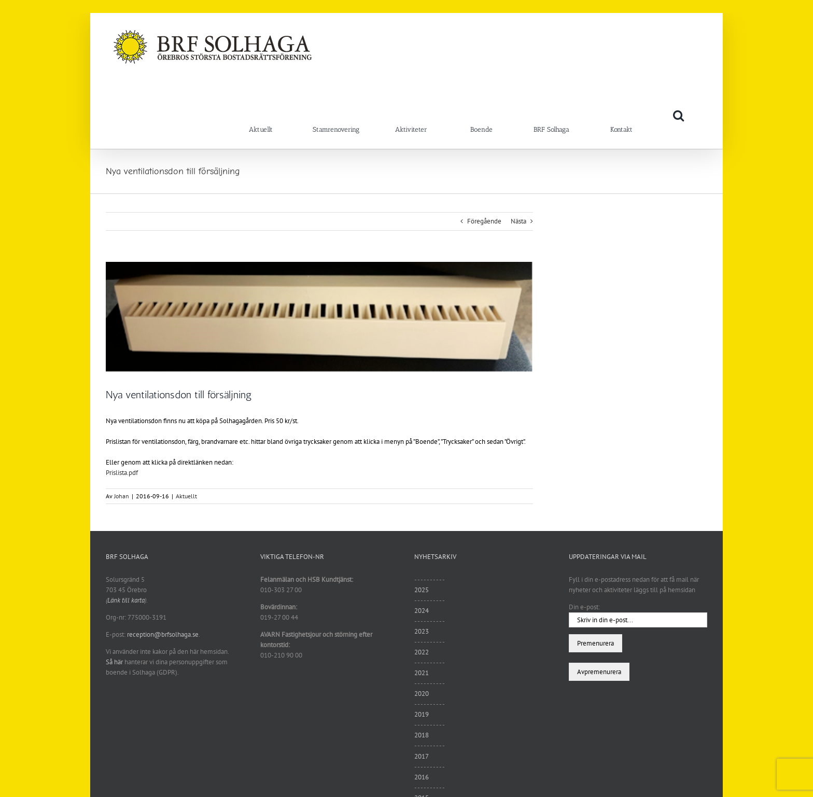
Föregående (484, 221)
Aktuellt (186, 496)
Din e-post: (584, 607)
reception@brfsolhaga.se (163, 634)
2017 (421, 756)
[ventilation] (319, 317)
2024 (421, 610)
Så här (114, 662)
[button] (678, 115)
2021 (421, 672)
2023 (421, 631)
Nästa (518, 221)
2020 (421, 693)
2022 (421, 652)
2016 (421, 777)
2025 (421, 589)
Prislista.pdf (122, 472)
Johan (121, 496)
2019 (421, 714)
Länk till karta (126, 600)
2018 (421, 735)
